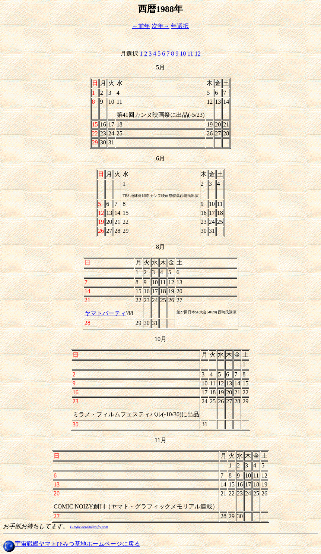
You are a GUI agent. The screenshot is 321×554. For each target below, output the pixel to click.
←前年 (141, 26)
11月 (160, 440)
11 (190, 53)
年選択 (180, 26)
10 (183, 53)
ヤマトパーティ (105, 313)
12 (198, 53)
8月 (160, 247)
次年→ (160, 26)
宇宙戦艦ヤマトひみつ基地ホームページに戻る (77, 544)
